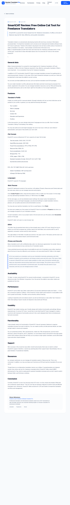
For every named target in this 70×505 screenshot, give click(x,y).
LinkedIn (11, 407)
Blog (44, 3)
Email (25, 407)
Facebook (18, 407)
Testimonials (30, 3)
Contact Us (49, 3)
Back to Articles (9, 13)
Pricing (38, 3)
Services (22, 3)
